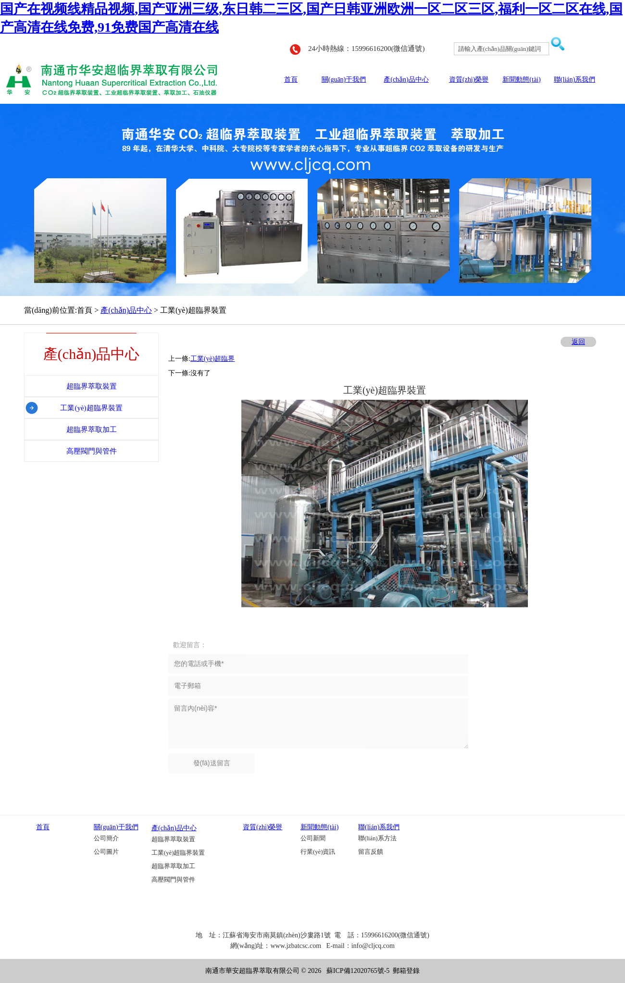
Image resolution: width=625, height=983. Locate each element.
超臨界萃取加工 (173, 866)
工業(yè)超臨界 (212, 358)
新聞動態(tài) (521, 79)
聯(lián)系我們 (574, 79)
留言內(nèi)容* (318, 724)
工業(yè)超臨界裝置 (178, 852)
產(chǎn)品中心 (406, 79)
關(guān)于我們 (344, 79)
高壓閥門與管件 (173, 879)
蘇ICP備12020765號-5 (357, 970)
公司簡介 (106, 838)
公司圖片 (106, 851)
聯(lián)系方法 (377, 838)
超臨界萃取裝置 (173, 839)
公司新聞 (312, 838)
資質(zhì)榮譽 (468, 79)
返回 (578, 341)
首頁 (291, 79)
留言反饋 (370, 851)
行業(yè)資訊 (317, 851)
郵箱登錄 (406, 970)
